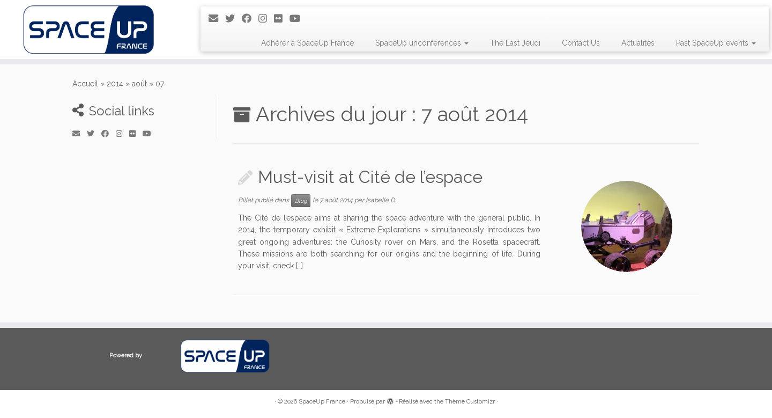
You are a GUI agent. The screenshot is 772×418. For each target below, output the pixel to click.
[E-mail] (217, 18)
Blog (301, 200)
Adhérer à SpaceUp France (307, 43)
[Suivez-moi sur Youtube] (298, 18)
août (139, 83)
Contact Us (581, 43)
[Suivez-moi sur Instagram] (266, 18)
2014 (115, 83)
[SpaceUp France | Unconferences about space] (89, 29)
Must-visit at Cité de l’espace (370, 177)
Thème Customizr (470, 401)
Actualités (638, 43)
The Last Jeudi (515, 43)
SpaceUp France (322, 401)
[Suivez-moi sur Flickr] (282, 18)
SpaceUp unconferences (422, 43)
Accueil (85, 83)
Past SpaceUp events (716, 43)
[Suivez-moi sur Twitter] (233, 18)
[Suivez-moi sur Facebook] (250, 18)
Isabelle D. (381, 200)
